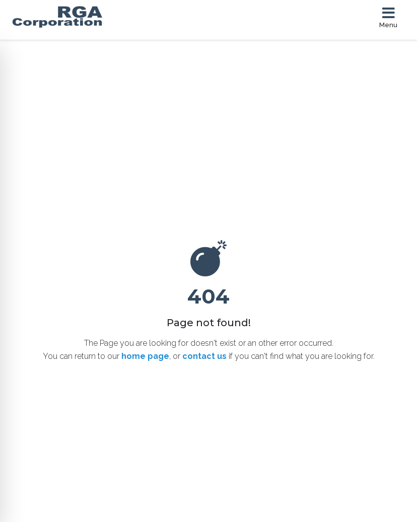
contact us (204, 356)
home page (145, 356)
